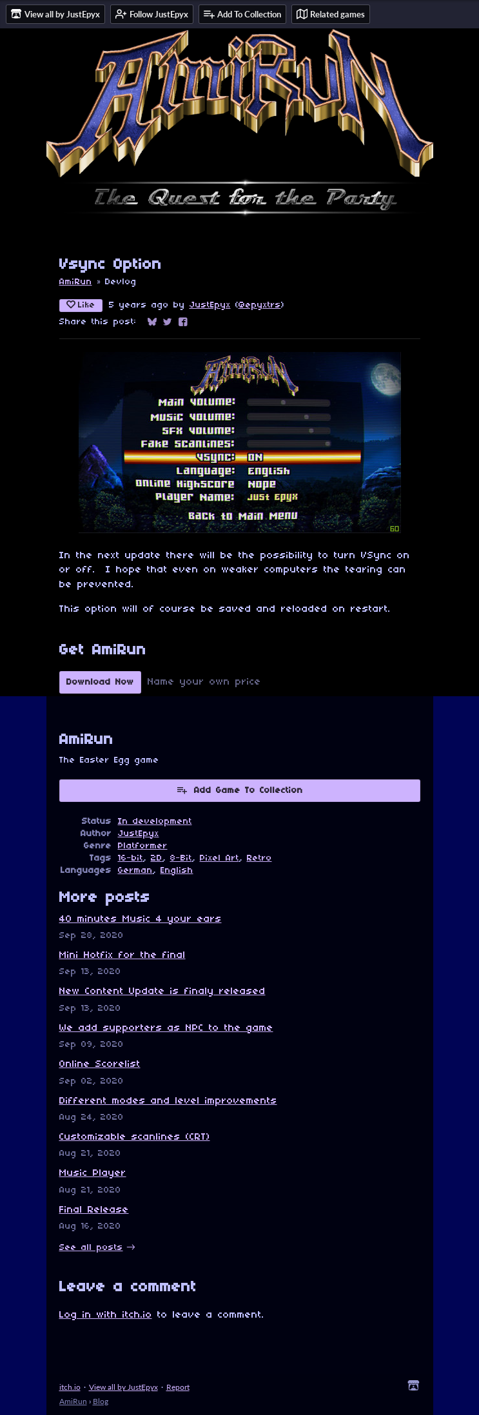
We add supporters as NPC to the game (166, 1028)
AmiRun (75, 282)
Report (178, 1387)
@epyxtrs (260, 305)
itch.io (70, 1387)
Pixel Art (219, 858)
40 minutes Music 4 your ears (140, 919)
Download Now (100, 682)
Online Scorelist (100, 1064)
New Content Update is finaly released (162, 991)
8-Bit (181, 858)
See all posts (91, 1248)
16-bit (130, 858)
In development (155, 821)
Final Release (94, 1210)
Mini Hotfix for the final (122, 955)
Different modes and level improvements (168, 1101)
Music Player (92, 1173)
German (135, 870)
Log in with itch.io (105, 1315)
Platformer (143, 846)
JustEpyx (210, 305)
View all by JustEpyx (123, 1387)
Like (80, 305)
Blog (100, 1401)
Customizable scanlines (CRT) (134, 1137)
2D (156, 858)
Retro (259, 858)
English (177, 870)
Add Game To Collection (239, 789)
